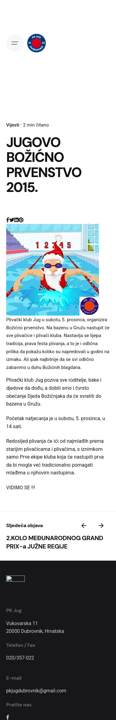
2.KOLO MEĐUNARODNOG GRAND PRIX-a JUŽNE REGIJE (54, 542)
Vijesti (12, 125)
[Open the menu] (15, 43)
